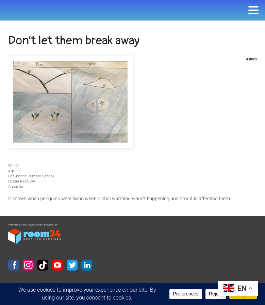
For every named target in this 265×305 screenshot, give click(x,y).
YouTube (57, 265)
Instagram (28, 265)
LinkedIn (86, 265)
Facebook (13, 265)
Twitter (72, 265)
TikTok (42, 265)
